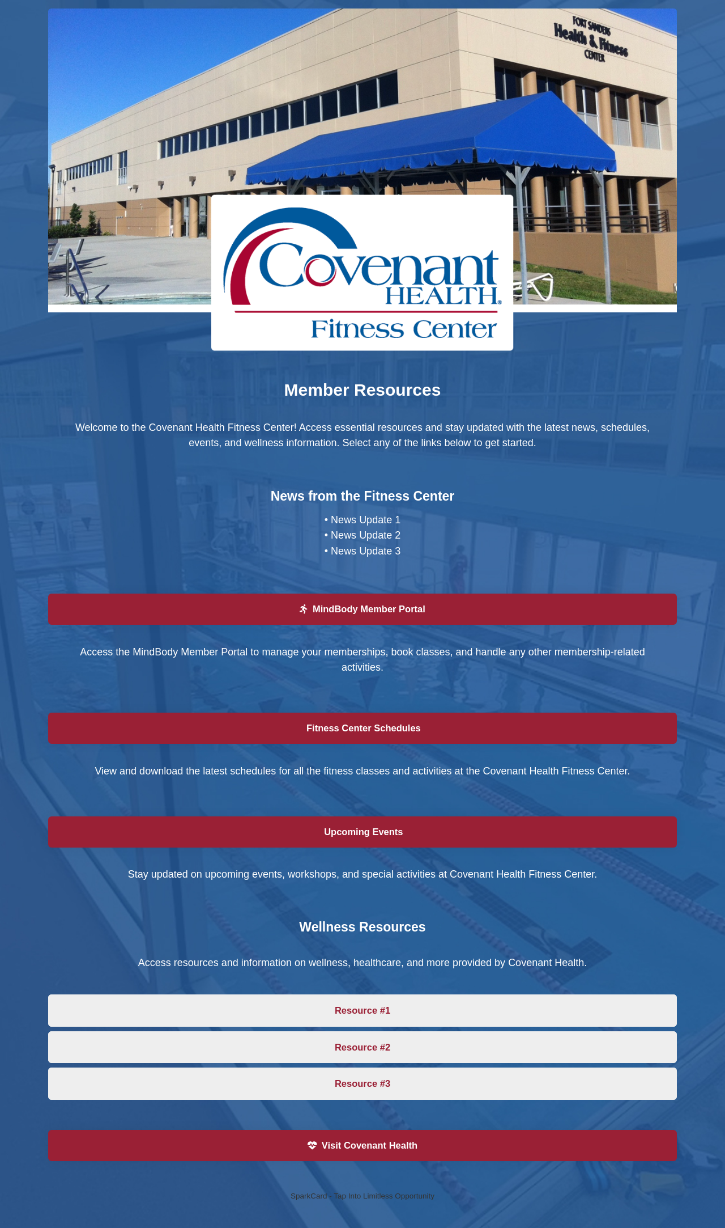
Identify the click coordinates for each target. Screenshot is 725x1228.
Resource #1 (362, 1010)
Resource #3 (362, 1083)
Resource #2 (362, 1047)
